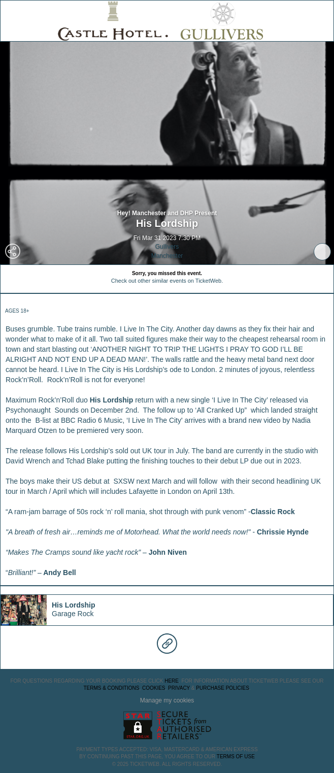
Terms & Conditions (111, 688)
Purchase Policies (222, 688)
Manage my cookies (167, 700)
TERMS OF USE (236, 756)
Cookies (153, 688)
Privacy (179, 688)
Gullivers (167, 246)
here (171, 681)
